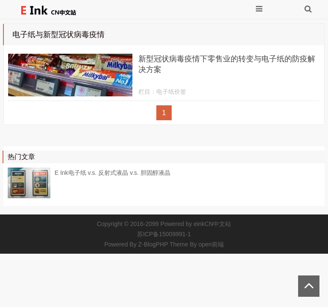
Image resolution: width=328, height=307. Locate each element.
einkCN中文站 (212, 223)
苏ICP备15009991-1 (164, 234)
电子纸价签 (171, 91)
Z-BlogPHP (153, 244)
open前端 (211, 244)
